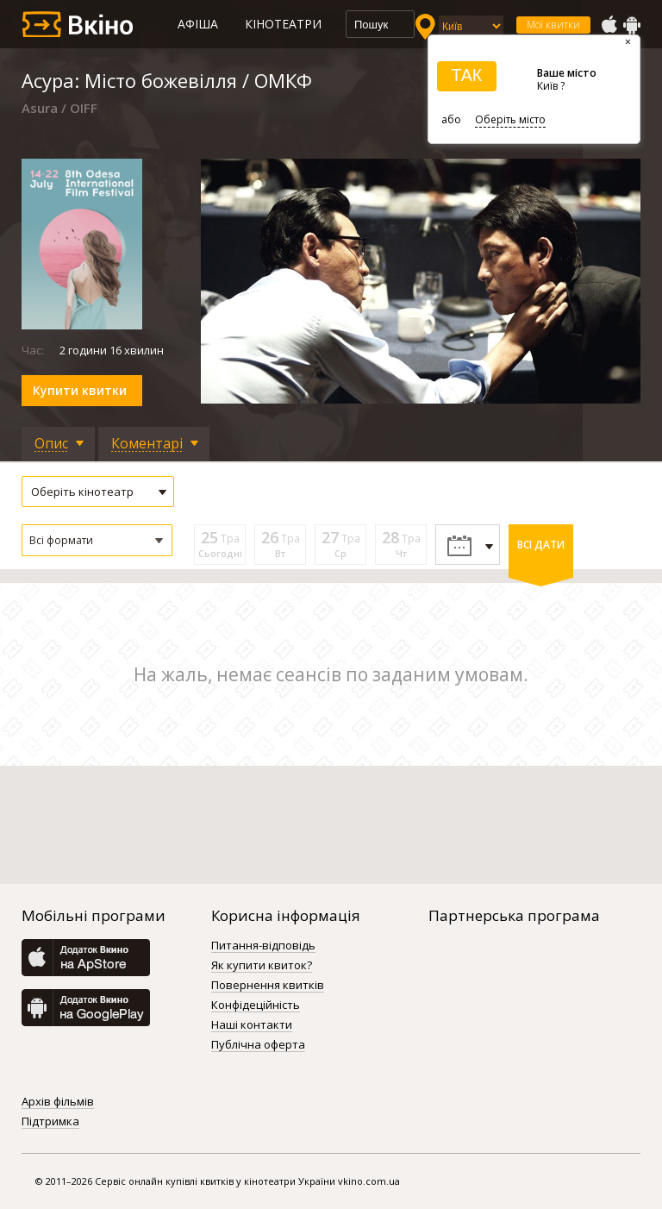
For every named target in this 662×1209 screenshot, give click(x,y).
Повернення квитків (267, 986)
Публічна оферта (258, 1045)
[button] (97, 540)
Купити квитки (80, 390)
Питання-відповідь (263, 946)
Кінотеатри (283, 24)
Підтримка (50, 1122)
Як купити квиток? (261, 966)
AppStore (608, 25)
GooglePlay (631, 25)
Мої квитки (553, 24)
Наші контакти (251, 1025)
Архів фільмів (58, 1102)
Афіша (198, 24)
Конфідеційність (255, 1005)
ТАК (466, 75)
